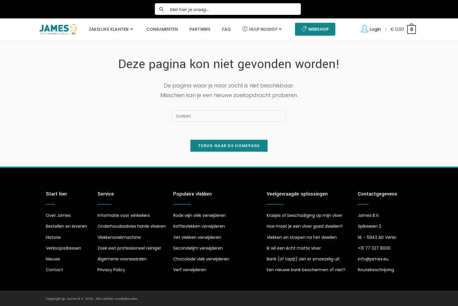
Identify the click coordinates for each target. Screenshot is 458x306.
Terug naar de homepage (229, 145)
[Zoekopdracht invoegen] (229, 116)
